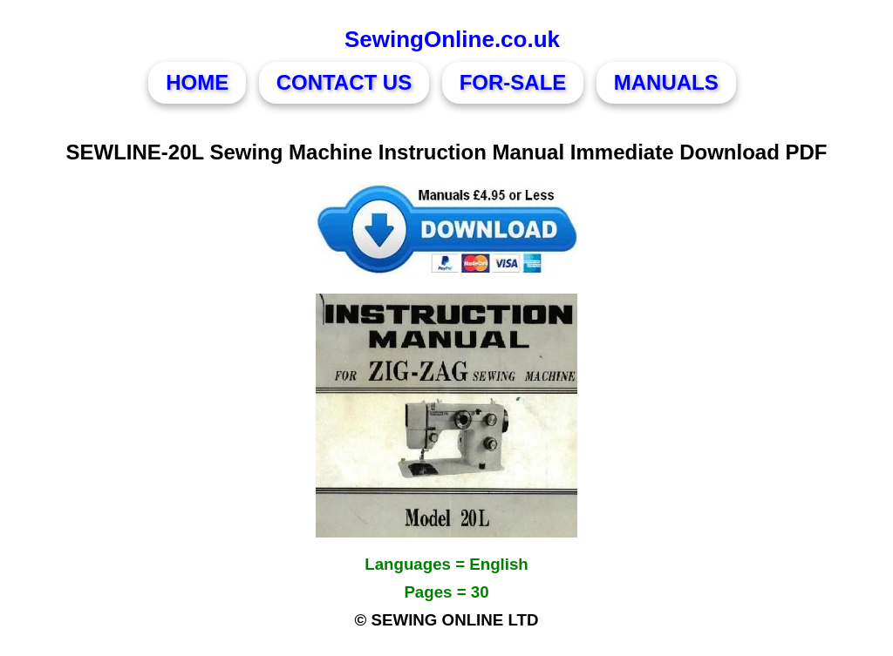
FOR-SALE (513, 82)
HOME (197, 82)
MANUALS (666, 82)
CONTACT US (344, 82)
